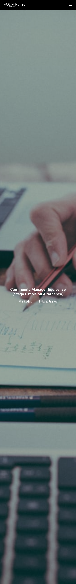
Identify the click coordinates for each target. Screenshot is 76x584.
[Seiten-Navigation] (70, 4)
